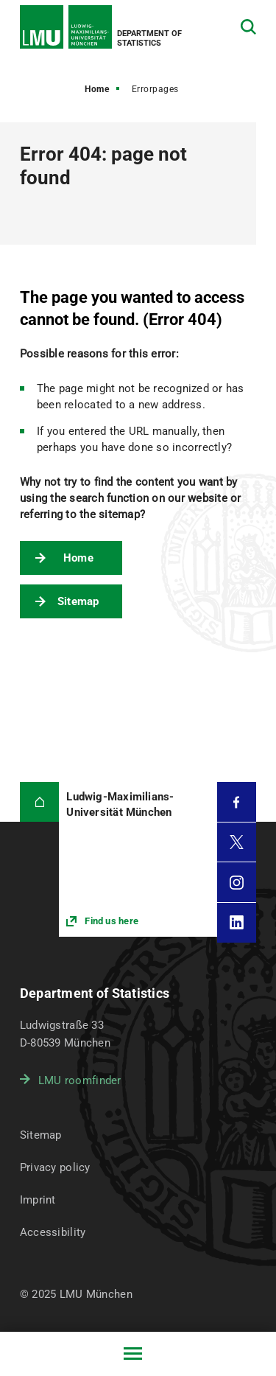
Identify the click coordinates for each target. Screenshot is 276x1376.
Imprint (38, 1199)
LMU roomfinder (79, 1080)
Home (97, 89)
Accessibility (53, 1232)
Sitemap (78, 601)
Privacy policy (55, 1167)
